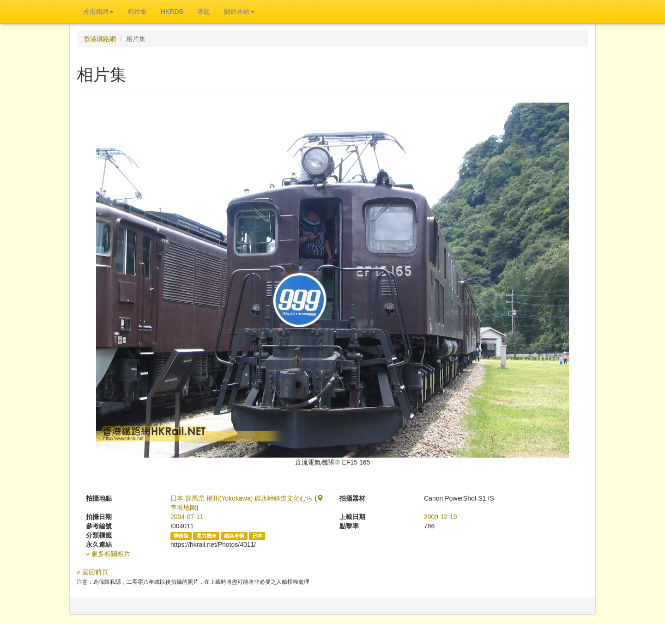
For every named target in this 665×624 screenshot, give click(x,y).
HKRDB (172, 11)
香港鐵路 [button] (98, 11)
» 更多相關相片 (108, 553)
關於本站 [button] (239, 11)
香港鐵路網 (100, 39)
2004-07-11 (187, 516)
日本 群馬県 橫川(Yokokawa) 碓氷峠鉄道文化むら (241, 498)
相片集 (137, 11)
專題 (203, 11)
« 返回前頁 (92, 572)
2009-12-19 (440, 516)
